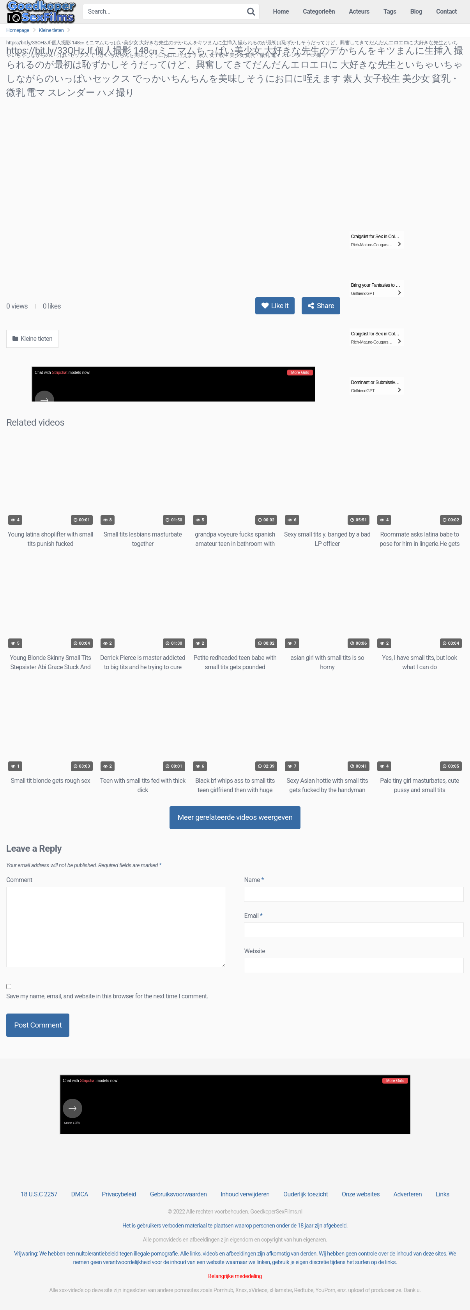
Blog (416, 11)
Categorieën (319, 11)
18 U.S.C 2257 (39, 1194)
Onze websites (361, 1194)
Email (253, 915)
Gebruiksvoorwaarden (178, 1194)
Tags (389, 11)
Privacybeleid (119, 1194)
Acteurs (359, 11)
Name (254, 880)
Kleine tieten (51, 30)
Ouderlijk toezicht (305, 1194)
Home (281, 11)
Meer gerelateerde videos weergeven (234, 817)
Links (442, 1194)
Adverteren (408, 1194)
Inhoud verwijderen (245, 1194)
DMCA (79, 1194)
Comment (19, 880)
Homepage (17, 30)
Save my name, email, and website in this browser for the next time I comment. (107, 996)
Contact (446, 11)
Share (321, 306)
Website (254, 951)
